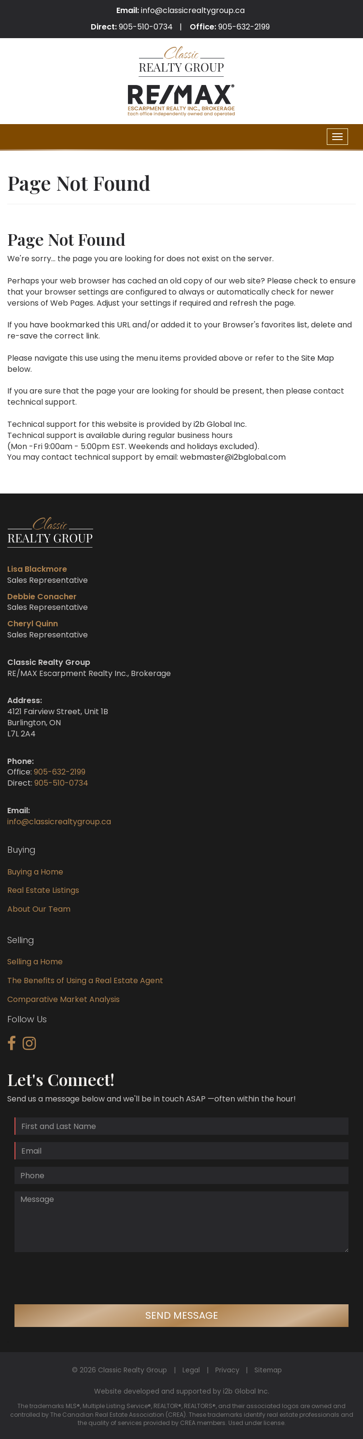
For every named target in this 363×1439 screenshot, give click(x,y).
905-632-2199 (244, 26)
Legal (191, 1370)
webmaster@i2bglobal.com (233, 457)
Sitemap (268, 1370)
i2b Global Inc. (220, 424)
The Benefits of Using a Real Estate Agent (85, 980)
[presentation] (87, 1278)
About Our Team (38, 909)
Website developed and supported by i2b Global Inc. (181, 1391)
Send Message (181, 1315)
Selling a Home (35, 961)
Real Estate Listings (43, 890)
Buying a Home (35, 871)
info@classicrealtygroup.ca (193, 10)
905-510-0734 (146, 26)
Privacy (227, 1370)
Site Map (317, 358)
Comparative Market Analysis (63, 999)
